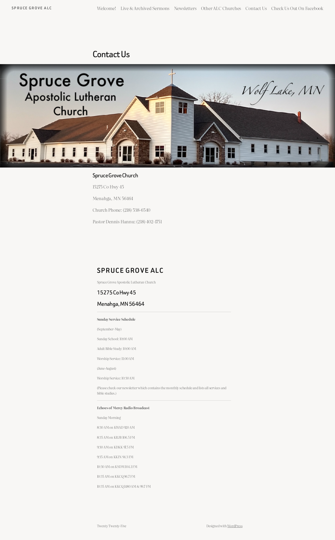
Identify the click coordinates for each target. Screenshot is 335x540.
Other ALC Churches (221, 8)
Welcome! (106, 8)
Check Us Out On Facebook (297, 8)
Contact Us (256, 8)
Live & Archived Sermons (145, 8)
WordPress (234, 525)
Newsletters (185, 8)
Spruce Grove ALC (32, 8)
